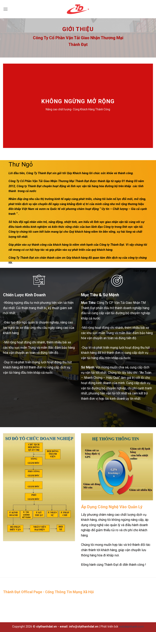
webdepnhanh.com (131, 626)
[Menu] (5, 9)
